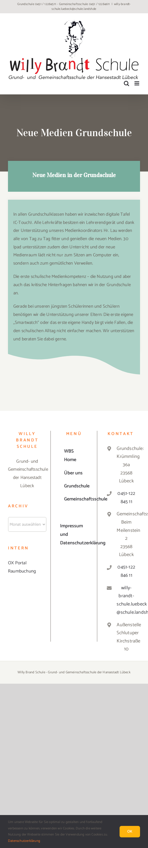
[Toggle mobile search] (126, 83)
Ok (129, 832)
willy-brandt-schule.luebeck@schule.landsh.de (91, 6)
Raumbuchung (22, 571)
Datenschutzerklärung (24, 841)
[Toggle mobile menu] (137, 83)
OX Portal (17, 563)
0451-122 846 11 (126, 571)
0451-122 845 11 (126, 498)
